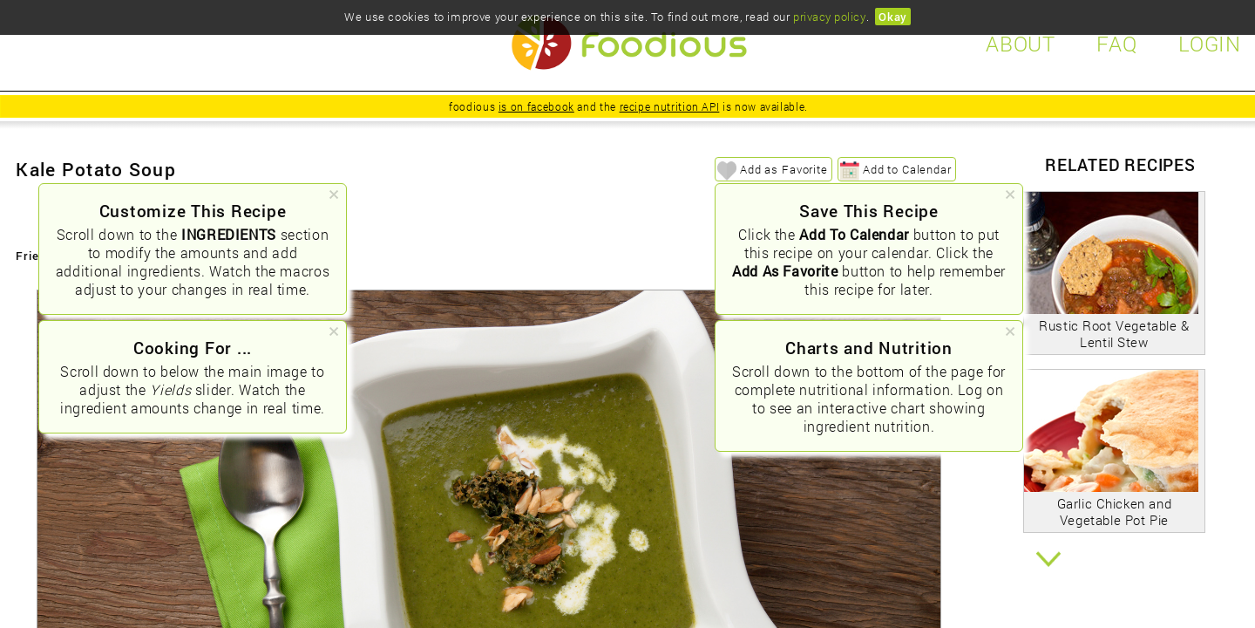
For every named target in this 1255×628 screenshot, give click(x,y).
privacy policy (829, 16)
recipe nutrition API (670, 106)
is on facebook (536, 106)
